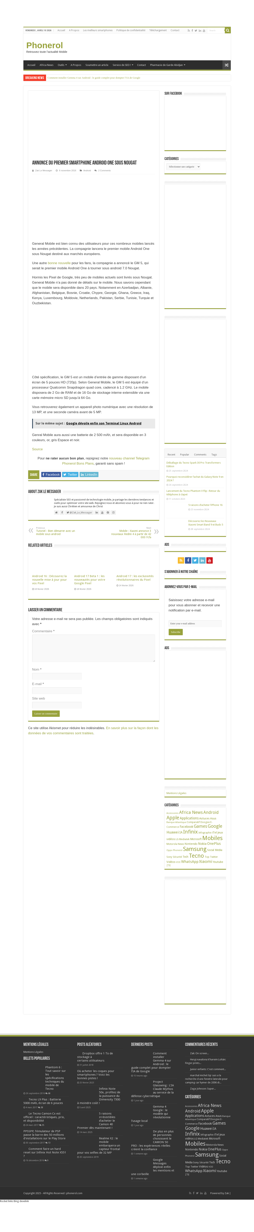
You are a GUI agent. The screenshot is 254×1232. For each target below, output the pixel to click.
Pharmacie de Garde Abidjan (166, 65)
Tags (214, 454)
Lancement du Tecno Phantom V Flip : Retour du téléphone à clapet (205, 498)
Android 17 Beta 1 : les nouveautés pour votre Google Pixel (89, 579)
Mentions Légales (176, 800)
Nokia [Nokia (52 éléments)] (202, 851)
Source (37, 449)
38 (42, 1115)
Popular (184, 454)
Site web (38, 698)
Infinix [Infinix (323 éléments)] (190, 839)
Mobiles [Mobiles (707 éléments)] (212, 845)
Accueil (61, 30)
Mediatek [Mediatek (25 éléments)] (184, 846)
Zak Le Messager (43, 170)
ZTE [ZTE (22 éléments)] (168, 873)
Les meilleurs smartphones (98, 30)
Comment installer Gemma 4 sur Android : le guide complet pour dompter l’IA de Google (94, 77)
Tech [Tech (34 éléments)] (185, 864)
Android (87, 170)
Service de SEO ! (122, 65)
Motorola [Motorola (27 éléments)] (171, 851)
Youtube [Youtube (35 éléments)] (218, 869)
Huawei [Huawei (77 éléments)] (172, 840)
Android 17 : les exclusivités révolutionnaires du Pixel (135, 577)
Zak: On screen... (199, 1061)
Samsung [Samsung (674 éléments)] (195, 856)
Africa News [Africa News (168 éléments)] (191, 820)
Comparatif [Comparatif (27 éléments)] (193, 829)
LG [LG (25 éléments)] (177, 846)
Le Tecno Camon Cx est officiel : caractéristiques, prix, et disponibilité (44, 1124)
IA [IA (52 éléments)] (181, 840)
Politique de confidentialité (130, 30)
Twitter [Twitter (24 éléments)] (214, 864)
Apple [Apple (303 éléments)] (172, 825)
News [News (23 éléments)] (181, 851)
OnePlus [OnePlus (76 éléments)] (214, 851)
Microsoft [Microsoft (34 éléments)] (196, 846)
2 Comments (104, 170)
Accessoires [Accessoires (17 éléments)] (172, 821)
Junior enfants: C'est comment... (208, 1076)
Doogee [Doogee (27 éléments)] (205, 829)
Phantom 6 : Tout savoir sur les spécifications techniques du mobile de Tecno (55, 1085)
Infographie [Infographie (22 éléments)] (204, 840)
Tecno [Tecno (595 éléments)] (196, 863)
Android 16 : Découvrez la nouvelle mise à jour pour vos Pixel (49, 579)
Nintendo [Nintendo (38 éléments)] (191, 851)
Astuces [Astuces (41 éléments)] (204, 826)
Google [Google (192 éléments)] (215, 833)
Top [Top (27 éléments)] (207, 864)
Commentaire (43, 631)
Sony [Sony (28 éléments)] (169, 864)
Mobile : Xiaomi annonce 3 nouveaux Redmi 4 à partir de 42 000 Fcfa (131, 533)
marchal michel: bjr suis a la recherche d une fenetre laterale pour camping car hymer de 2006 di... (206, 1087)
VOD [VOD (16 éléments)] (178, 870)
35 (43, 1132)
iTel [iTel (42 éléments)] (214, 840)
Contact (175, 30)
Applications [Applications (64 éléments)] (189, 826)
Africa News (46, 65)
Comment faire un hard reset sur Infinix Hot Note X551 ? (44, 1167)
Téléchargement (158, 30)
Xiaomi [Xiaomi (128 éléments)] (205, 869)
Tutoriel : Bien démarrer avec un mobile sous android (56, 531)
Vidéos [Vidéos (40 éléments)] (170, 869)
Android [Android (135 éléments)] (211, 820)
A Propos (74, 30)
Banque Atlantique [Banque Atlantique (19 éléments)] (176, 830)
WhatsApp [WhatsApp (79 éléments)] (189, 869)
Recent (171, 454)
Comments (200, 454)
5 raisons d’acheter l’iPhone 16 (205, 512)
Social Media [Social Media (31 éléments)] (214, 857)
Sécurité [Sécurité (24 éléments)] (177, 864)
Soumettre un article (97, 65)
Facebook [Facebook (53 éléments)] (186, 834)
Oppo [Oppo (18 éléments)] (169, 858)
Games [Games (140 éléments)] (200, 834)
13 (49, 1157)
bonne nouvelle (59, 263)
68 (49, 1101)
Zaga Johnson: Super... (203, 1096)
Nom (36, 669)
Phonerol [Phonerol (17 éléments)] (177, 858)
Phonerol (44, 45)
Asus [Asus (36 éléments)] (213, 826)
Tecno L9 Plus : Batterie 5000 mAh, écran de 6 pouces (43, 1108)
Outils (61, 65)
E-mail (38, 684)
